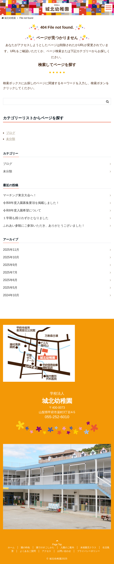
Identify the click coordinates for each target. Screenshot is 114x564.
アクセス (46, 551)
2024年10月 (11, 295)
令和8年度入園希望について (22, 210)
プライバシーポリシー (88, 551)
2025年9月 (10, 264)
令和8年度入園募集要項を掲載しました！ (31, 202)
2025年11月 (11, 249)
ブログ (10, 132)
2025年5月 (10, 287)
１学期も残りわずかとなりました (25, 218)
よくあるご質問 (28, 551)
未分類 (10, 139)
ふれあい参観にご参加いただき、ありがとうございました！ (44, 225)
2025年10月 (11, 257)
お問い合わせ (64, 551)
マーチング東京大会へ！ (19, 195)
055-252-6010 (57, 417)
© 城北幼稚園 (54, 558)
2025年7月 (10, 272)
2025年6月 (10, 280)
